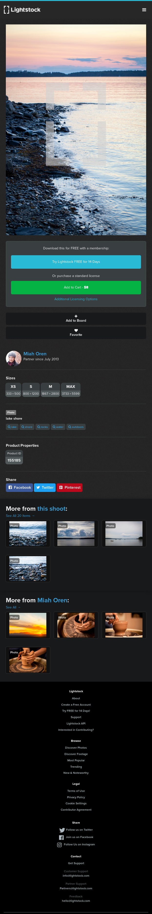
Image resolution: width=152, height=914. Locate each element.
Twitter (45, 487)
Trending (76, 767)
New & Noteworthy (76, 773)
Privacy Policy (76, 797)
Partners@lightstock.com (76, 888)
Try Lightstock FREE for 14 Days (76, 261)
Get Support (76, 863)
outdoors (76, 427)
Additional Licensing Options (76, 299)
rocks (42, 427)
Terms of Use (76, 791)
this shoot (51, 508)
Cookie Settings (76, 803)
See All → (13, 607)
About (76, 698)
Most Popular (76, 760)
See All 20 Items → (20, 515)
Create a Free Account (76, 704)
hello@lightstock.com (76, 901)
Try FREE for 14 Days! (76, 711)
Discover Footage (76, 754)
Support (76, 717)
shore (26, 427)
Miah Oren (35, 353)
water (58, 427)
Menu (144, 10)
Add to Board (76, 319)
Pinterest (70, 487)
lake (12, 427)
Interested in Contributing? (76, 730)
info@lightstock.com (76, 875)
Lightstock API (76, 723)
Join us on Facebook (79, 837)
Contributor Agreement (76, 810)
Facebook (19, 487)
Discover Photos (76, 747)
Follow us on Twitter (79, 830)
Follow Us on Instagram (79, 844)
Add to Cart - (76, 287)
